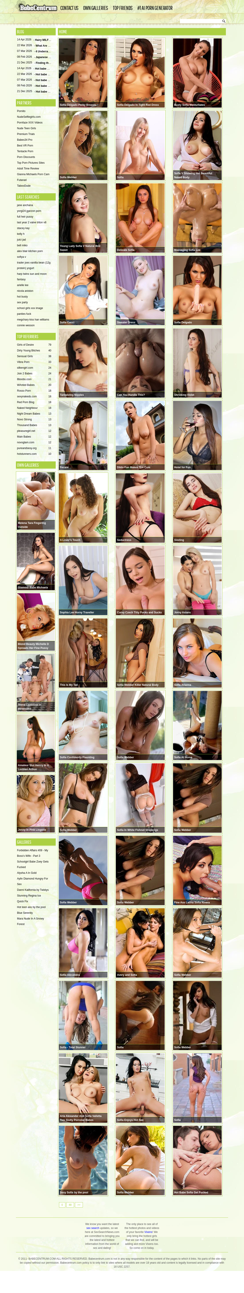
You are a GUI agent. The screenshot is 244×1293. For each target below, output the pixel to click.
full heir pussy (25, 216)
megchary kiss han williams (33, 319)
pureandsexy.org (34, 448)
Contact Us (69, 8)
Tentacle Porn (25, 151)
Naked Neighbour (34, 408)
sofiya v (21, 257)
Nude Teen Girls (26, 128)
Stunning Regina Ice (29, 895)
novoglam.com (34, 443)
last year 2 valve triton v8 (31, 222)
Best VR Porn (25, 145)
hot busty (22, 296)
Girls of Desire (34, 345)
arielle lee (22, 285)
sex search (92, 1248)
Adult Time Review (28, 168)
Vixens (148, 1252)
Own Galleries (95, 8)
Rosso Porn (34, 391)
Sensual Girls (34, 356)
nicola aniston (25, 291)
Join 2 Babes (34, 374)
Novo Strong (34, 420)
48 (70, 1225)
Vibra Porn (34, 362)
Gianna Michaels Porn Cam (33, 174)
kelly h (21, 234)
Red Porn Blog (34, 402)
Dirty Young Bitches (34, 351)
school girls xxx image (30, 308)
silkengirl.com (34, 368)
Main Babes (34, 437)
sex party (22, 302)
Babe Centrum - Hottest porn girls (37, 6)
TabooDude (23, 186)
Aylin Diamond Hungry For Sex (32, 881)
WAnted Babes (34, 385)
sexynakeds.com (34, 397)
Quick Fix (22, 901)
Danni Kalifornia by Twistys (33, 890)
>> (78, 1225)
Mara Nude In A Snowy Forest (30, 921)
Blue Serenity (25, 913)
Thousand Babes (34, 425)
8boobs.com (34, 379)
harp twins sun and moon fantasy (32, 277)
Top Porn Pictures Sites (31, 163)
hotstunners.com (34, 454)
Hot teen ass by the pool (31, 907)
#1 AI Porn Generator (155, 8)
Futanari (22, 180)
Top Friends (123, 8)
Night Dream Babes (34, 414)
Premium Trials (26, 134)
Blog (20, 31)
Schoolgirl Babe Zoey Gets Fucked (33, 864)
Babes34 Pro (24, 140)
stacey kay (23, 228)
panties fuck (24, 314)
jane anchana (25, 205)
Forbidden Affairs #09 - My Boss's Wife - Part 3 (32, 853)
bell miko (22, 245)
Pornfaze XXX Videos (29, 122)
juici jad (21, 239)
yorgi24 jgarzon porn (29, 211)
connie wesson (25, 325)
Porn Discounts (26, 157)
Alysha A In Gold (26, 873)
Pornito (21, 111)
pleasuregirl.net (34, 431)
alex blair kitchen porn (30, 251)
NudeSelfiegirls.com (29, 117)
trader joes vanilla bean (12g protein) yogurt (33, 265)
